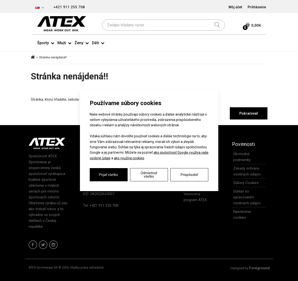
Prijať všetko (108, 175)
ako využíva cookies (129, 158)
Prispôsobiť (189, 175)
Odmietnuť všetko (149, 174)
